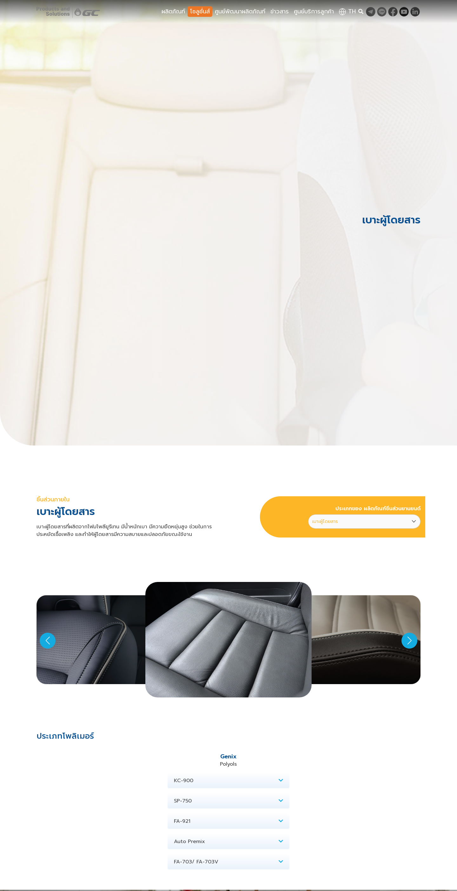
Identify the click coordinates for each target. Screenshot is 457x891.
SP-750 (228, 801)
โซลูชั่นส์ (200, 11)
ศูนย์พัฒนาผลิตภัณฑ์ (240, 11)
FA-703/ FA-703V (228, 862)
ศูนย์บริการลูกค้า (314, 11)
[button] (409, 641)
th (347, 11)
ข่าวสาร (279, 11)
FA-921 (228, 821)
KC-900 (228, 780)
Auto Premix (228, 841)
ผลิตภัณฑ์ (173, 11)
